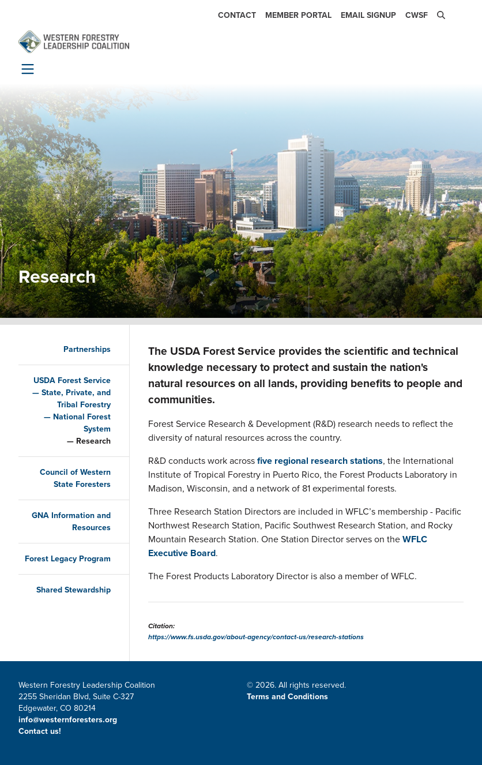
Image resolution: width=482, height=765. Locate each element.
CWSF (416, 15)
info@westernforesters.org (67, 720)
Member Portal (298, 15)
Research (93, 441)
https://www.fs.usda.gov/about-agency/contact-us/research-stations (256, 637)
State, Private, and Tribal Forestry (76, 399)
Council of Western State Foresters (75, 478)
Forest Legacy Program (68, 559)
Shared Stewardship (73, 590)
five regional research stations (320, 460)
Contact (237, 15)
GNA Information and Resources (71, 521)
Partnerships (87, 349)
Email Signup (368, 15)
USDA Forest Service (72, 380)
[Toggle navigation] (25, 68)
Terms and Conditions (287, 697)
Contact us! (40, 731)
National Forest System (82, 423)
